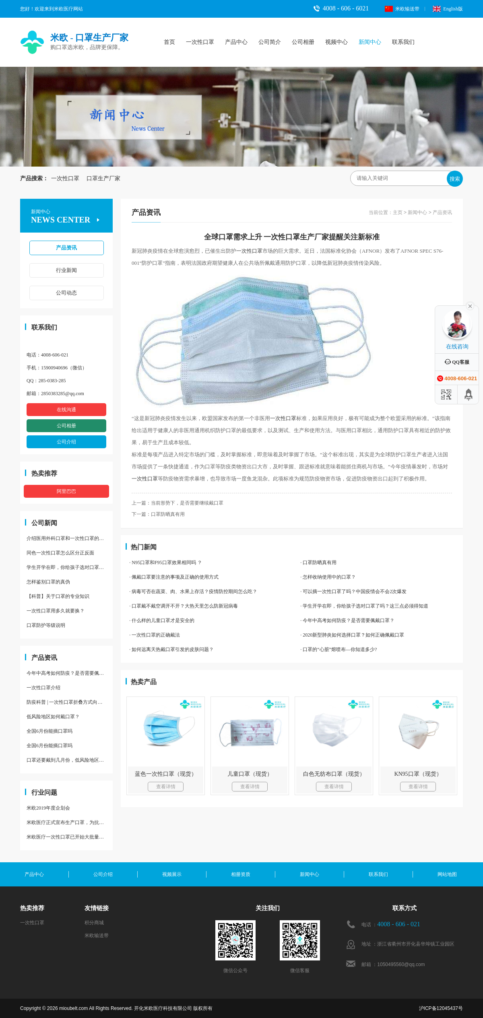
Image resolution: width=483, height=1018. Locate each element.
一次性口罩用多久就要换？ (56, 611)
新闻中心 (370, 42)
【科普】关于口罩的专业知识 (58, 596)
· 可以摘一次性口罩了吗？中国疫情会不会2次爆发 (353, 591)
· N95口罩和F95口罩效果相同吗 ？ (165, 562)
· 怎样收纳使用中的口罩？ (328, 577)
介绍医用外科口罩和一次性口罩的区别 (68, 538)
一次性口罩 (200, 42)
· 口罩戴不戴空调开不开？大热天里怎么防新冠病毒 (183, 606)
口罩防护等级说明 (46, 625)
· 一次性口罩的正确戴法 (154, 635)
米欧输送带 (402, 9)
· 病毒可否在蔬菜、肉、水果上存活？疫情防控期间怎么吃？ (193, 591)
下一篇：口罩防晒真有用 (158, 514)
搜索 (455, 179)
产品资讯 (66, 248)
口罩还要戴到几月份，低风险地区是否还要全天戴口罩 (70, 760)
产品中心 (236, 42)
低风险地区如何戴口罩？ (53, 716)
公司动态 (66, 293)
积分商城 (94, 922)
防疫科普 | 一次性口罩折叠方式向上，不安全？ (70, 702)
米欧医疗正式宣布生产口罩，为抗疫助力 (70, 822)
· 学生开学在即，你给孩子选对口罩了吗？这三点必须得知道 (364, 606)
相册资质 (240, 874)
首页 (169, 42)
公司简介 (269, 42)
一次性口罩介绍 (43, 687)
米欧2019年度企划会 (48, 808)
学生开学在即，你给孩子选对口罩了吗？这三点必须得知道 (70, 567)
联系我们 (403, 42)
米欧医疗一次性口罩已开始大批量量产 (68, 837)
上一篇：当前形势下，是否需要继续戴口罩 (177, 503)
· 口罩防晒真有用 (318, 562)
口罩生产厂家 (100, 178)
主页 (397, 212)
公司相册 (303, 42)
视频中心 (336, 42)
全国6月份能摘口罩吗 (49, 731)
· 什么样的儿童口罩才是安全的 (161, 620)
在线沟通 (66, 409)
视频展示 (172, 874)
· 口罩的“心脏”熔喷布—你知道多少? (338, 649)
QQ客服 (457, 362)
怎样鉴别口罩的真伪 (48, 582)
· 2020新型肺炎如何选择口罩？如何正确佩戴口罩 (352, 635)
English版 (448, 9)
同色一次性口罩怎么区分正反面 (60, 553)
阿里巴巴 (66, 491)
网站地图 (447, 874)
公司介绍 (66, 442)
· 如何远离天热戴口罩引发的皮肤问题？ (171, 649)
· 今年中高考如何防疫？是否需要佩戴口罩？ (347, 620)
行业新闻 (66, 270)
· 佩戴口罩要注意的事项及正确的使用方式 (174, 577)
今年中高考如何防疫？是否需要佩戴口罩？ (70, 673)
